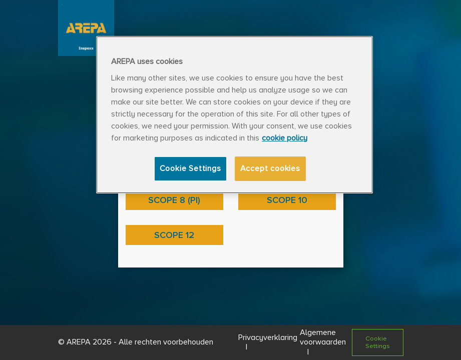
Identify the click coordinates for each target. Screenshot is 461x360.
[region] (234, 115)
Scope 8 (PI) (174, 200)
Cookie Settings (190, 169)
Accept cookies (270, 169)
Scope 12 (174, 235)
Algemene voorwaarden (323, 337)
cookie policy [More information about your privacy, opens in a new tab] (284, 138)
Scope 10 (287, 200)
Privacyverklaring (267, 337)
